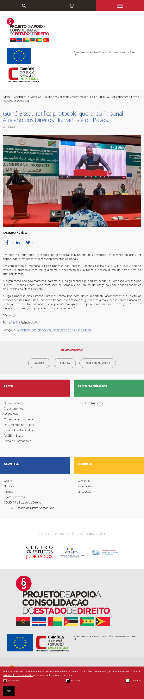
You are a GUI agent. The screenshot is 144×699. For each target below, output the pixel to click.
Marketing (136, 680)
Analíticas (75, 680)
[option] (39, 552)
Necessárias (14, 680)
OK (9, 691)
